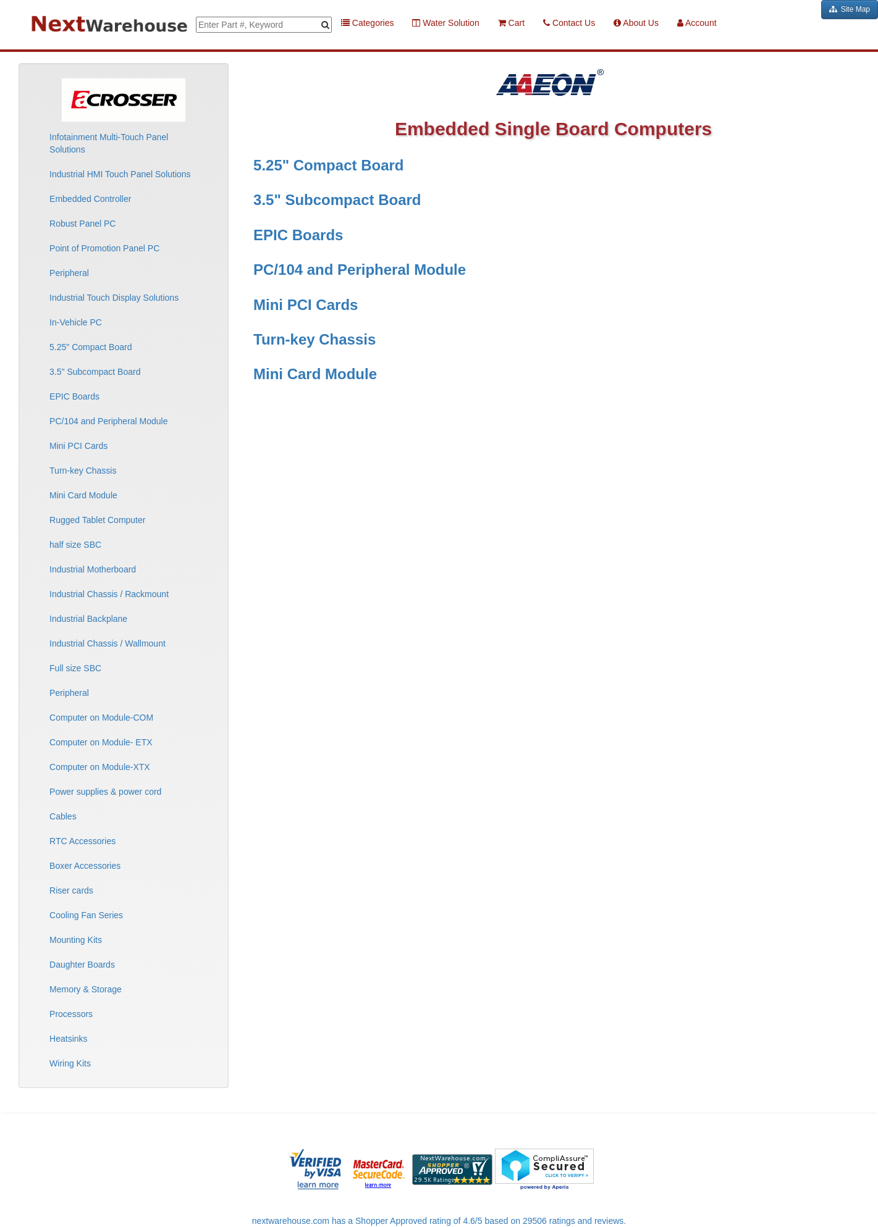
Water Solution (445, 23)
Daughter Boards (82, 964)
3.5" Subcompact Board (94, 372)
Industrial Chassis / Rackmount (109, 594)
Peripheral (69, 273)
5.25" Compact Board (90, 347)
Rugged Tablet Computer (97, 520)
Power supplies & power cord (105, 792)
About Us (636, 23)
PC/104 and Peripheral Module (108, 421)
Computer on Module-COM (101, 717)
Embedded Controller (90, 199)
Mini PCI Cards (78, 446)
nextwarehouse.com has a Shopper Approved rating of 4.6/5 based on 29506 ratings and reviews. (439, 1221)
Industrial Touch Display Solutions (114, 298)
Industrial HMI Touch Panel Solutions (120, 174)
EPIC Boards (74, 396)
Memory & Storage (85, 989)
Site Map (849, 9)
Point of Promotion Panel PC (104, 248)
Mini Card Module (83, 495)
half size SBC (75, 545)
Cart (511, 23)
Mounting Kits (75, 940)
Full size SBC (75, 668)
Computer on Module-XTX (99, 767)
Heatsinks (68, 1039)
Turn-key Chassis (82, 470)
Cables (63, 816)
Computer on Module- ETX (101, 742)
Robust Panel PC (82, 223)
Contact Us (569, 23)
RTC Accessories (82, 841)
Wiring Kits (70, 1063)
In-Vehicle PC (75, 322)
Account (697, 23)
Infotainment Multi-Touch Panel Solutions (108, 143)
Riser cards (71, 890)
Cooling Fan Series (86, 915)
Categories (367, 23)
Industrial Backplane (88, 619)
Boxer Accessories (84, 866)
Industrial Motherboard (92, 569)
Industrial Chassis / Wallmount (107, 643)
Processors (71, 1014)
